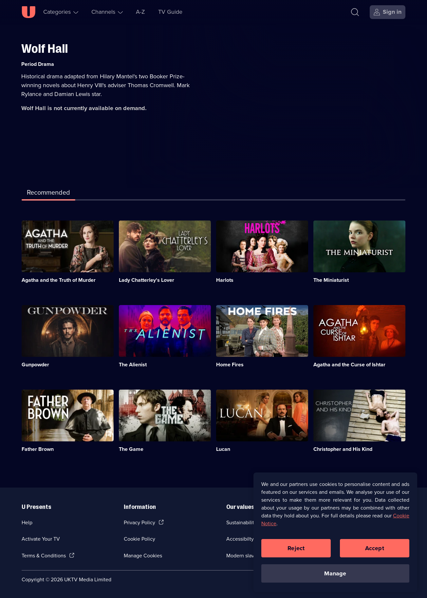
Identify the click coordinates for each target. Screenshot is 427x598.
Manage (335, 576)
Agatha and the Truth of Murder (59, 280)
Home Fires (230, 364)
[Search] (356, 12)
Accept (374, 551)
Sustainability (241, 522)
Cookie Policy (139, 539)
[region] (335, 536)
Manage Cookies (143, 555)
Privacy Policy (139, 522)
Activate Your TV (41, 539)
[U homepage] (28, 12)
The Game (131, 449)
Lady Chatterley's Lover (146, 280)
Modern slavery (243, 555)
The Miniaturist (331, 280)
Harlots (224, 280)
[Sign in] (387, 12)
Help (27, 522)
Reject (296, 551)
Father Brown (38, 449)
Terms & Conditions (44, 555)
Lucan (223, 449)
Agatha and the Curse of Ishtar (349, 364)
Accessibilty (240, 539)
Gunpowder (35, 364)
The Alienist (133, 364)
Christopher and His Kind (342, 449)
